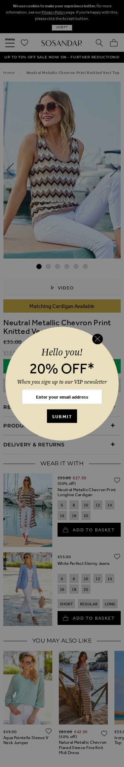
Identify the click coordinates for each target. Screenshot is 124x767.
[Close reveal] (97, 339)
